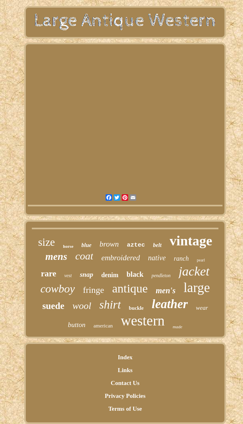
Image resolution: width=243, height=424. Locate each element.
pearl (201, 260)
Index (125, 357)
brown (109, 244)
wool (82, 306)
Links (125, 370)
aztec (136, 245)
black (135, 274)
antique (129, 288)
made (178, 326)
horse (68, 246)
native (157, 258)
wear (202, 308)
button (76, 325)
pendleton (161, 275)
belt (157, 245)
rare (48, 273)
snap (86, 274)
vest (68, 275)
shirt (110, 304)
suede (53, 306)
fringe (93, 290)
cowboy (57, 288)
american (103, 326)
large (196, 287)
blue (86, 245)
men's (166, 290)
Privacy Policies (125, 396)
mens (56, 256)
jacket (194, 271)
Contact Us (125, 383)
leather (170, 304)
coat (84, 256)
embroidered (120, 257)
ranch (181, 258)
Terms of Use (125, 408)
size (46, 242)
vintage (191, 240)
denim (109, 275)
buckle (136, 308)
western (143, 321)
